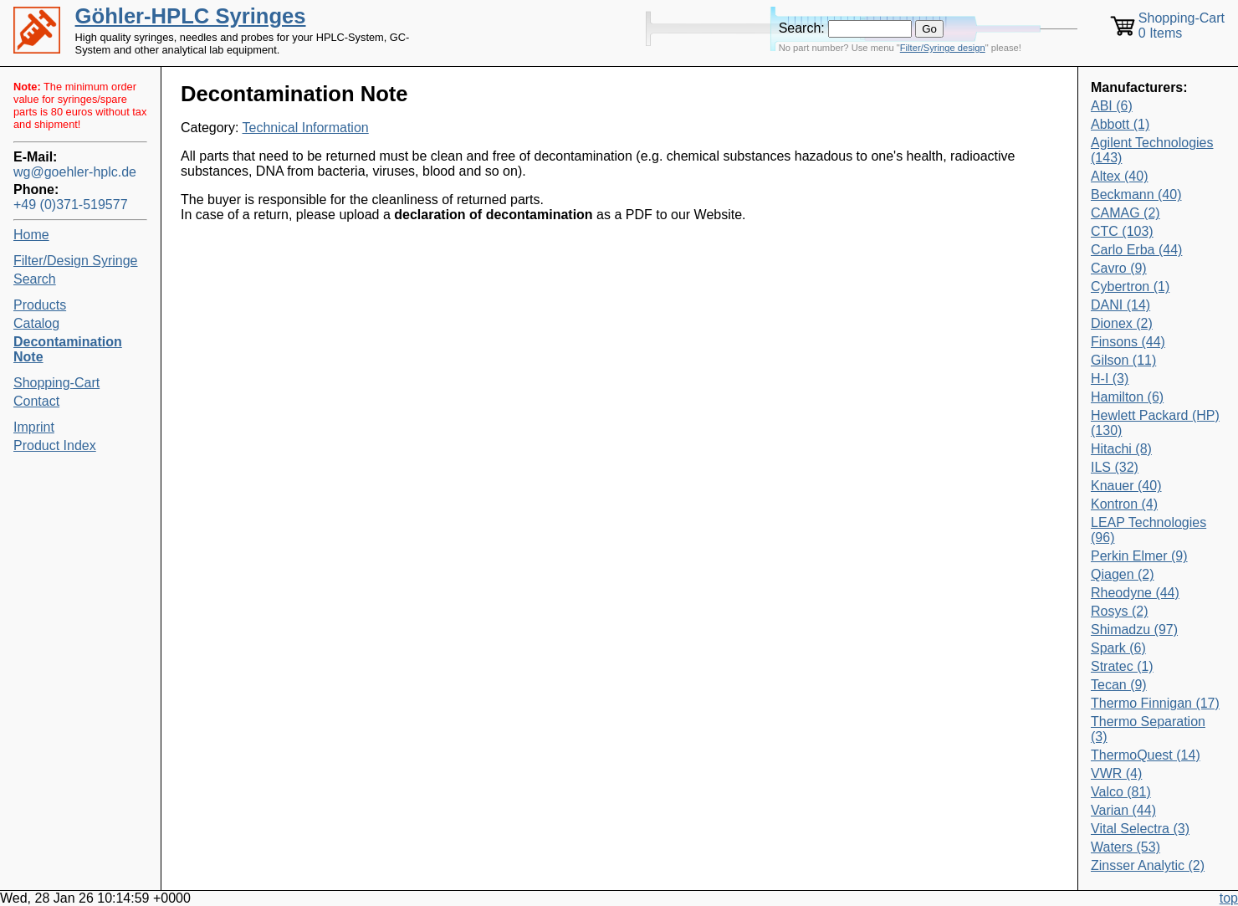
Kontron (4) (1124, 504)
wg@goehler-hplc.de (74, 172)
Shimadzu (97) (1134, 629)
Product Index (54, 445)
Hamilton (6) (1127, 397)
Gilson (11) (1123, 360)
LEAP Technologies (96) (1148, 530)
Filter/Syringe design (942, 48)
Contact (36, 401)
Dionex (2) (1122, 323)
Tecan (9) (1119, 685)
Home (31, 235)
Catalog (36, 323)
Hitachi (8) (1121, 449)
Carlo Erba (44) (1136, 250)
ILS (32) (1114, 467)
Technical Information (306, 127)
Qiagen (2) (1122, 574)
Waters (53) (1125, 847)
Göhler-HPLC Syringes (190, 16)
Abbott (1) (1120, 124)
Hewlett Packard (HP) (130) (1155, 423)
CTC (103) (1122, 231)
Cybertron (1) (1130, 286)
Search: (802, 28)
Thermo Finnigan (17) (1155, 703)
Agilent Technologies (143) (1152, 150)
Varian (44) (1123, 810)
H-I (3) (1109, 378)
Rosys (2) (1119, 611)
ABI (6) (1112, 106)
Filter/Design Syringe (75, 260)
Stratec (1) (1122, 666)
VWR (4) (1116, 773)
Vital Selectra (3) (1140, 829)
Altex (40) (1119, 176)
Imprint (33, 427)
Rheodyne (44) (1135, 593)
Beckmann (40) (1136, 194)
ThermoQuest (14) (1145, 755)
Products (39, 305)
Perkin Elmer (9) (1139, 556)
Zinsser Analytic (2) (1148, 865)
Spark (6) (1118, 648)
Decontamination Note (67, 349)
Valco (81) (1121, 792)
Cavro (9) (1119, 268)
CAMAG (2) (1125, 213)
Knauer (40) (1126, 486)
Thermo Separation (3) (1148, 729)
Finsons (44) (1128, 342)
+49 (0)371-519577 (70, 204)
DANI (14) (1120, 305)
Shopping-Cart (56, 383)
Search (34, 279)
